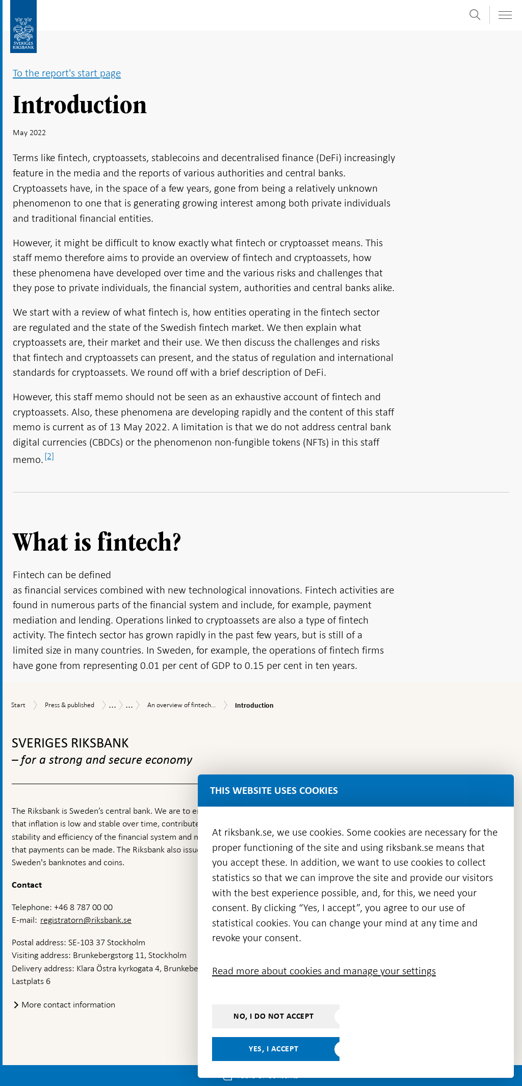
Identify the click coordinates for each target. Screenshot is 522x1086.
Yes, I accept (274, 1049)
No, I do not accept (273, 1016)
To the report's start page (67, 73)
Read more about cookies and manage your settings (324, 970)
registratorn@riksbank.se (86, 919)
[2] (49, 455)
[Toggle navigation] (504, 15)
